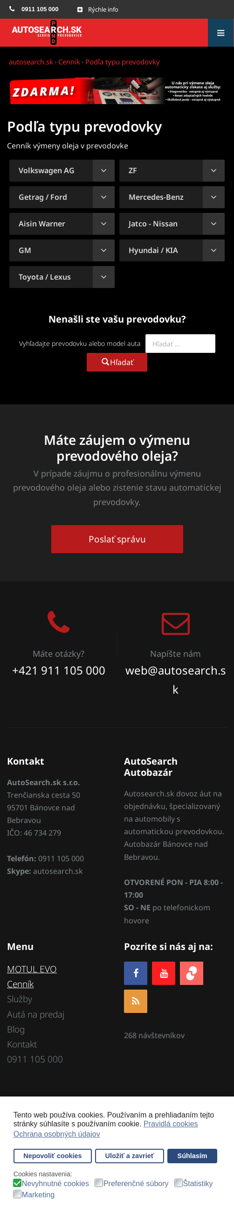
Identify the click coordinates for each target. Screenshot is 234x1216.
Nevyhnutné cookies (55, 1184)
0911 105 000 (35, 1059)
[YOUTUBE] (163, 973)
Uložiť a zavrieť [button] (129, 1156)
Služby (19, 999)
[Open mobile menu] (98, 9)
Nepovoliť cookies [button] (52, 1156)
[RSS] (135, 1001)
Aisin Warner (42, 223)
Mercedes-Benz (156, 197)
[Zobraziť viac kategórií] (104, 171)
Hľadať (117, 362)
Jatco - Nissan (153, 223)
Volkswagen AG (47, 170)
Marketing (38, 1195)
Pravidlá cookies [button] (171, 1124)
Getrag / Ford (43, 197)
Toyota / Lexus (45, 277)
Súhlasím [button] (192, 1156)
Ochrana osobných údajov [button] (57, 1134)
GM (25, 250)
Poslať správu (117, 539)
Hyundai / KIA (153, 250)
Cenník (20, 984)
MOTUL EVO (32, 969)
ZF (133, 170)
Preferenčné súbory (136, 1184)
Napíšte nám (175, 653)
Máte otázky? (58, 653)
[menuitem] (34, 9)
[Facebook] (135, 973)
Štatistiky (198, 1184)
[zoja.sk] (191, 972)
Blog (16, 1029)
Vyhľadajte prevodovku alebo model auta (80, 343)
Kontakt (22, 1044)
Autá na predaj (35, 1014)
